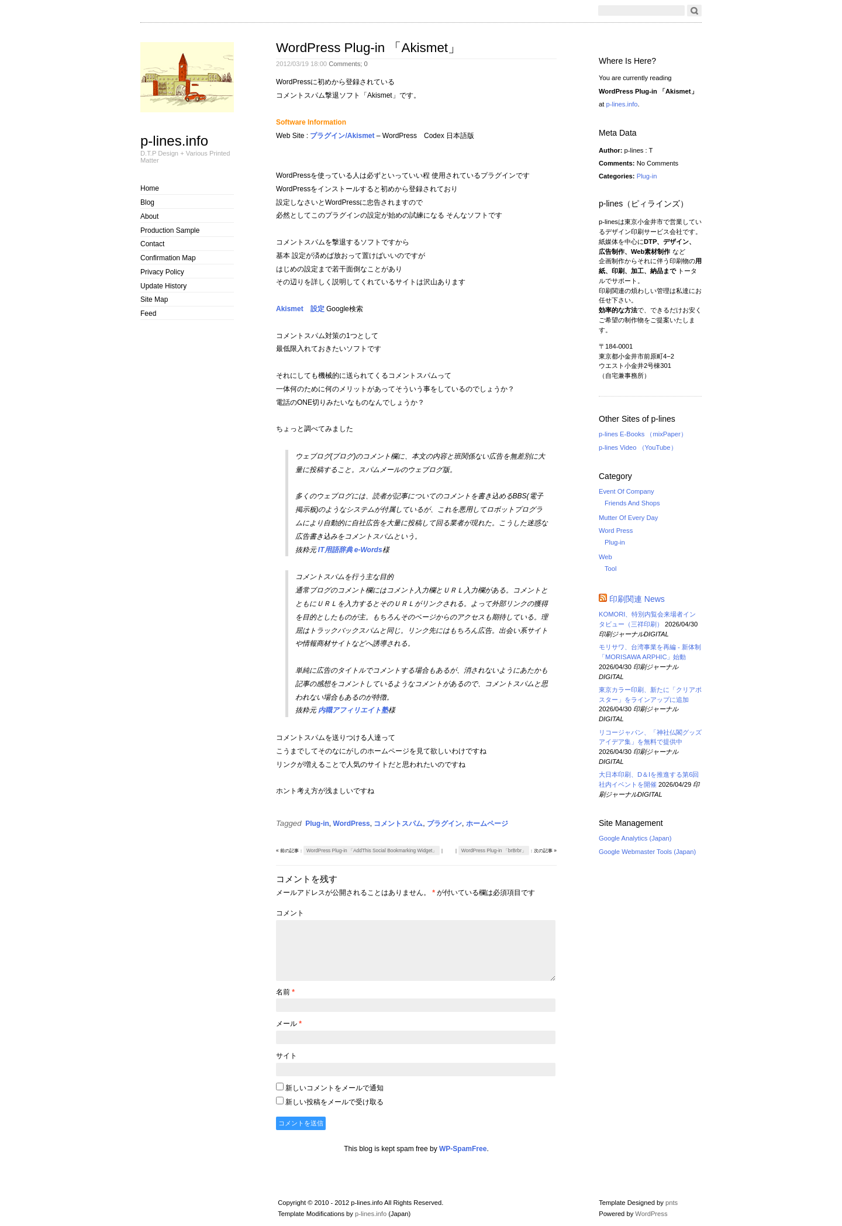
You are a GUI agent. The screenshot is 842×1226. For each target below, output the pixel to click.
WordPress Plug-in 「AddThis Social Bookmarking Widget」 (371, 850)
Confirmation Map (168, 258)
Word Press (616, 530)
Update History (163, 286)
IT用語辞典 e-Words (350, 550)
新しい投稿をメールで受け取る (334, 1102)
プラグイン (444, 823)
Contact (152, 244)
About (149, 216)
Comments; (348, 63)
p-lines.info (174, 140)
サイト (286, 1056)
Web (605, 556)
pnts (671, 1202)
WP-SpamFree (462, 1149)
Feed (148, 313)
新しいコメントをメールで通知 (334, 1088)
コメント (290, 913)
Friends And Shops (632, 503)
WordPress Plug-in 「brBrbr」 (493, 850)
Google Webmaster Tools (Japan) (647, 851)
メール (289, 1024)
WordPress (351, 823)
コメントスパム (398, 823)
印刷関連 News (637, 599)
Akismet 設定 (300, 309)
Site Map (154, 299)
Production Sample (169, 230)
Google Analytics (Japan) (635, 838)
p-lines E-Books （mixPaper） (643, 434)
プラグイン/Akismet (342, 136)
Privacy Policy (162, 272)
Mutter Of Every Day (628, 517)
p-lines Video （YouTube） (638, 447)
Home (149, 188)
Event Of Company (626, 491)
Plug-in (317, 823)
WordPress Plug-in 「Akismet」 (368, 47)
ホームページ (487, 823)
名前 (285, 992)
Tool (611, 568)
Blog (147, 202)
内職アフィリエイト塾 (353, 710)
